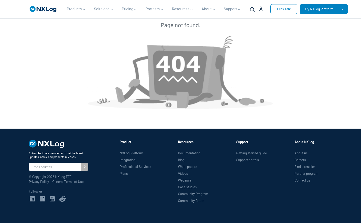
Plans (124, 173)
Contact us (302, 180)
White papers (187, 167)
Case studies (187, 187)
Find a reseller (305, 167)
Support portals (247, 160)
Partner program (306, 173)
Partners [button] (152, 9)
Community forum (191, 201)
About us (301, 153)
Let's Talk (284, 9)
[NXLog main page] (43, 9)
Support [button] (230, 9)
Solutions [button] (102, 9)
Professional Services (135, 167)
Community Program (193, 194)
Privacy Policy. (39, 182)
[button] (262, 9)
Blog (181, 160)
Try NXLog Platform (321, 9)
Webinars (185, 180)
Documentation (189, 153)
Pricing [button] (127, 9)
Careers (300, 160)
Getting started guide (251, 153)
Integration (127, 160)
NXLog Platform (132, 153)
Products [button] (74, 9)
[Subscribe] (84, 167)
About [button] (207, 9)
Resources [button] (180, 9)
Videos (183, 173)
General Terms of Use (68, 182)
